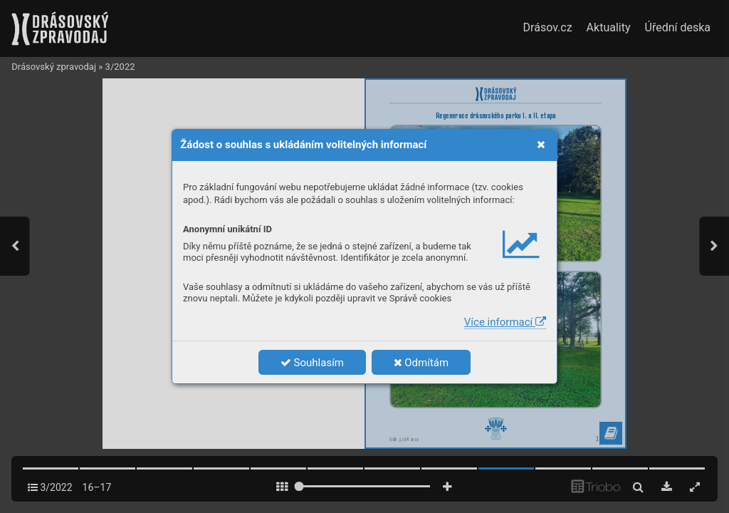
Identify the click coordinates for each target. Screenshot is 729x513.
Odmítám (421, 362)
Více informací (505, 322)
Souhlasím (312, 362)
